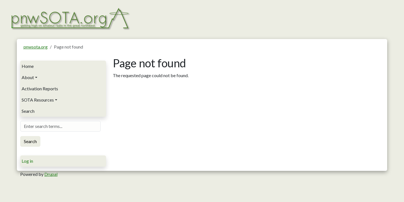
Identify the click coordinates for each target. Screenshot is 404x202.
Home (28, 66)
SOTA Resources (38, 99)
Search (28, 111)
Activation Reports (40, 88)
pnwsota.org (36, 46)
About (28, 77)
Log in (27, 161)
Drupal (51, 174)
